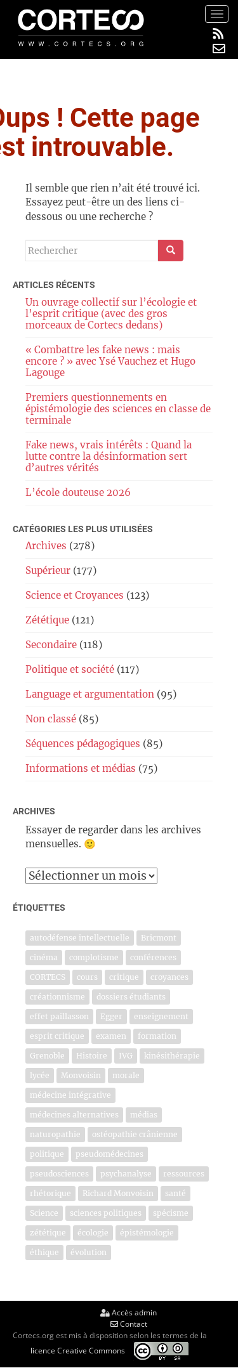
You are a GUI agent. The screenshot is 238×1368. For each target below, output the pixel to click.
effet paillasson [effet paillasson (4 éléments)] (59, 1016)
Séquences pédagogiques (82, 744)
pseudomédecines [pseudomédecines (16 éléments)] (109, 1154)
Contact (128, 1324)
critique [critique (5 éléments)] (124, 977)
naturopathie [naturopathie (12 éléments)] (55, 1134)
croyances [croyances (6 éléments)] (169, 977)
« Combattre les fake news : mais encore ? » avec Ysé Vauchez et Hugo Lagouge (110, 361)
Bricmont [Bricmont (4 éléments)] (158, 937)
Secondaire (51, 645)
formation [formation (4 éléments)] (157, 1036)
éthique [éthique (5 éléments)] (44, 1252)
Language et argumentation (89, 694)
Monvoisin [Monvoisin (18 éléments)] (81, 1075)
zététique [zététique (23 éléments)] (48, 1232)
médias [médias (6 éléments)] (143, 1114)
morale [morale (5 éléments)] (126, 1075)
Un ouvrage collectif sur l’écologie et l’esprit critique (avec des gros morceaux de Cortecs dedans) (111, 313)
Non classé (50, 719)
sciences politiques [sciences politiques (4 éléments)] (106, 1213)
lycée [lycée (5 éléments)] (40, 1075)
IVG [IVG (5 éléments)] (126, 1055)
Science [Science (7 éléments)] (44, 1213)
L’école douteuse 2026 (78, 492)
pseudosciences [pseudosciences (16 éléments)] (59, 1173)
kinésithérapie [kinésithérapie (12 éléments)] (172, 1055)
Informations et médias (80, 768)
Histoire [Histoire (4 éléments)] (91, 1055)
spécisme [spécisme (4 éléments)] (170, 1213)
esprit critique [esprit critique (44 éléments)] (57, 1036)
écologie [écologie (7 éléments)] (93, 1232)
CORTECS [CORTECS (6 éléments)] (47, 977)
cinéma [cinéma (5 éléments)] (44, 957)
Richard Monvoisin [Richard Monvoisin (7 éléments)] (118, 1193)
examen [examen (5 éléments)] (111, 1036)
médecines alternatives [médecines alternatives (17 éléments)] (74, 1114)
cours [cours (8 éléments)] (87, 977)
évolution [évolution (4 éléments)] (88, 1252)
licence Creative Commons (77, 1350)
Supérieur (47, 570)
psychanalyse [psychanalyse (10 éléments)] (126, 1173)
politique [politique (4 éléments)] (47, 1154)
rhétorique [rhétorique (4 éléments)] (50, 1193)
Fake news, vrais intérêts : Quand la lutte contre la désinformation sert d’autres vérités (108, 456)
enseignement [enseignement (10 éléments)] (161, 1016)
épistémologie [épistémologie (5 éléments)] (147, 1232)
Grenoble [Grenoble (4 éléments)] (47, 1055)
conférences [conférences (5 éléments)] (153, 957)
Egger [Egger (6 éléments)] (111, 1016)
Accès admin (128, 1312)
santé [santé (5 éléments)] (175, 1193)
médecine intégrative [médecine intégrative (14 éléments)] (70, 1095)
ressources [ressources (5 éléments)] (183, 1173)
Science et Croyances (74, 595)
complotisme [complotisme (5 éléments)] (94, 957)
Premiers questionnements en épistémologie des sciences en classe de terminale (118, 408)
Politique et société (69, 669)
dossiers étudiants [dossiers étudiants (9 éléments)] (131, 996)
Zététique (47, 620)
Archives (46, 546)
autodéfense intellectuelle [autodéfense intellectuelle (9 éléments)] (79, 937)
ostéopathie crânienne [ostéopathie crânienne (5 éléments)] (135, 1134)
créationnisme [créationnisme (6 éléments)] (57, 996)
